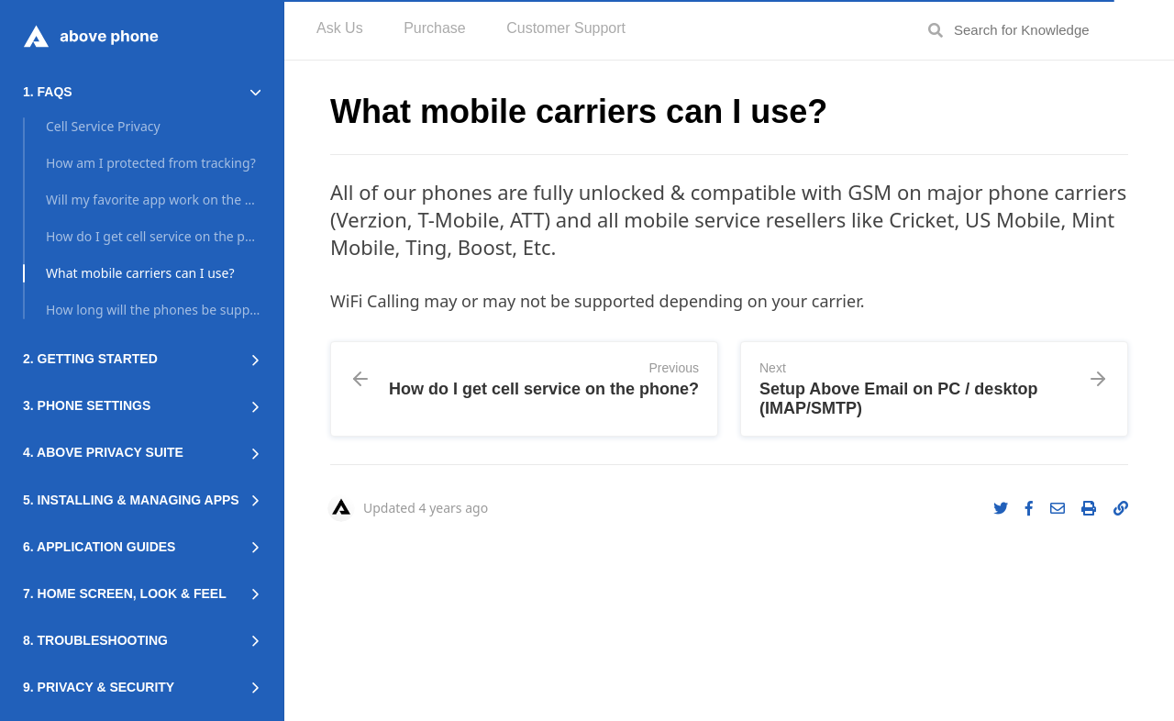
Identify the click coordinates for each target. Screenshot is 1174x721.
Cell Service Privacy (103, 126)
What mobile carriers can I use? (140, 273)
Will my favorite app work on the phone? (153, 199)
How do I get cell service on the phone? (153, 236)
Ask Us (339, 28)
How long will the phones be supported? (153, 309)
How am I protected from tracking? (151, 163)
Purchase (435, 28)
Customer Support (566, 28)
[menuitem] (340, 30)
